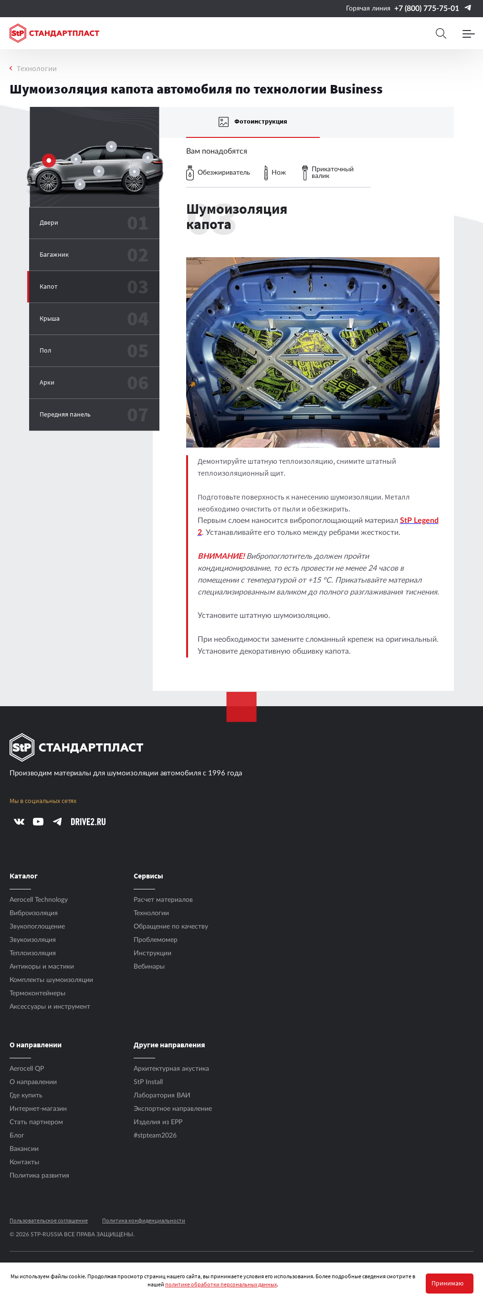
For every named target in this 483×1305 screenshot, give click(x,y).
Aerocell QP (27, 1068)
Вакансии (24, 1149)
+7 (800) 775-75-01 (426, 8)
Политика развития (39, 1175)
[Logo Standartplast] (54, 33)
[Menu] (468, 33)
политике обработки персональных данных (221, 1284)
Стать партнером (36, 1122)
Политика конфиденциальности (143, 1220)
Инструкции (152, 953)
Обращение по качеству (171, 926)
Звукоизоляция (33, 940)
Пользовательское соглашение (49, 1220)
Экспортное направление (173, 1109)
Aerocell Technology (39, 900)
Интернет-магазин (38, 1109)
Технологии (37, 68)
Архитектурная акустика (171, 1068)
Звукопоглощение (37, 926)
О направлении (33, 1082)
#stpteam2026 (155, 1135)
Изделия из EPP (158, 1122)
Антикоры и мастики (42, 966)
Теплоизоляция (33, 953)
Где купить (26, 1095)
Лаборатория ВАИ (162, 1095)
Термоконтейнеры (37, 993)
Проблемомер (156, 940)
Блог (17, 1135)
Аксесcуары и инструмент (50, 1006)
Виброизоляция (34, 913)
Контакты (24, 1162)
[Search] (441, 33)
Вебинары (149, 966)
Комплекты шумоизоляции (51, 980)
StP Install (148, 1082)
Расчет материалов (163, 900)
